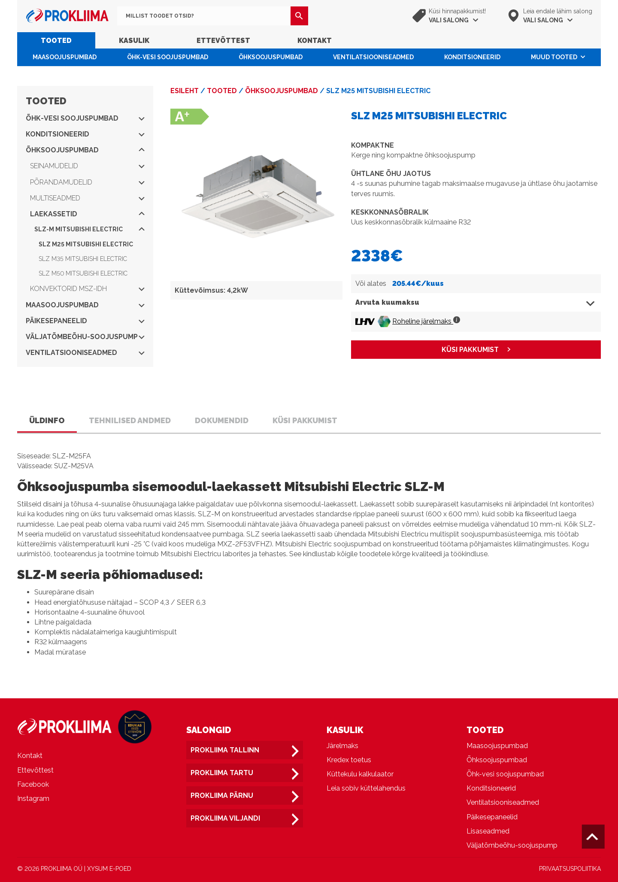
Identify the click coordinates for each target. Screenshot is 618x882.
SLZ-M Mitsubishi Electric (89, 229)
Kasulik (134, 40)
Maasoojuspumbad (65, 57)
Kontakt (314, 40)
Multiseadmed (87, 198)
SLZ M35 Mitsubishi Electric (83, 258)
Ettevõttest (223, 40)
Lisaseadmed (488, 831)
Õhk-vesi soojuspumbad (167, 57)
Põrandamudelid (87, 182)
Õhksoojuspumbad (271, 57)
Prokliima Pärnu (222, 795)
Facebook (33, 784)
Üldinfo (47, 420)
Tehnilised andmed (130, 420)
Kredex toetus (349, 760)
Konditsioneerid (472, 57)
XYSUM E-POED (109, 868)
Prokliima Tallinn (225, 750)
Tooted (56, 40)
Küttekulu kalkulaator (360, 774)
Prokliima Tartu (222, 773)
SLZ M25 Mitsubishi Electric (86, 244)
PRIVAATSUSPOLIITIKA (570, 868)
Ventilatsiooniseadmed (373, 57)
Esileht (184, 91)
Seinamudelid (87, 166)
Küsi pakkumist (305, 420)
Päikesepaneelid (85, 321)
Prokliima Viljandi (225, 818)
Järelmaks (342, 746)
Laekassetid (87, 214)
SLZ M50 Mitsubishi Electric (83, 273)
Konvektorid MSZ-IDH (87, 289)
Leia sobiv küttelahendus (366, 788)
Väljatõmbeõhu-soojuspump (85, 337)
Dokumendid (221, 420)
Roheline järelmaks (426, 321)
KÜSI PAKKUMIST (470, 350)
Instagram (33, 798)
